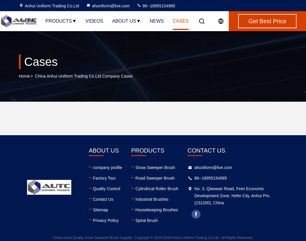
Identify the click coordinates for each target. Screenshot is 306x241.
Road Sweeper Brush (155, 178)
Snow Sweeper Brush (155, 167)
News (157, 21)
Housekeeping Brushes (156, 209)
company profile (107, 167)
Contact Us (103, 199)
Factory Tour (104, 178)
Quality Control (106, 188)
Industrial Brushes (151, 199)
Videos (94, 21)
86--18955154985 (156, 6)
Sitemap (100, 209)
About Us (126, 21)
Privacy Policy (106, 220)
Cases (181, 21)
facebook (196, 214)
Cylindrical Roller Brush (156, 188)
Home (29, 21)
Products (61, 21)
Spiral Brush (146, 220)
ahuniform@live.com (108, 6)
